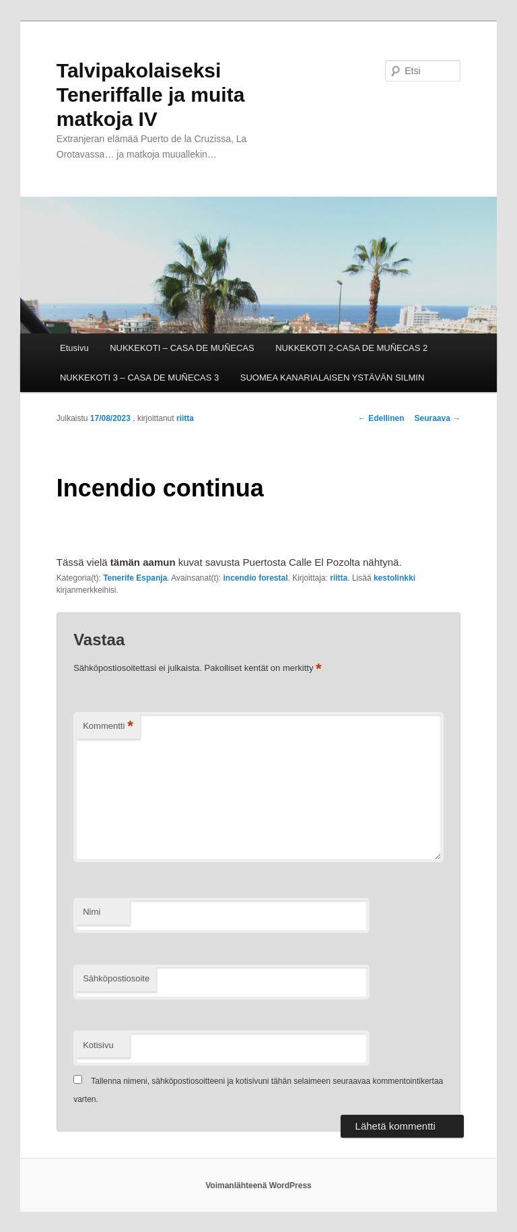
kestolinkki (394, 578)
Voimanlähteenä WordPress (258, 1185)
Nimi (91, 912)
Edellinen (381, 418)
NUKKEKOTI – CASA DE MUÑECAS (182, 348)
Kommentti (108, 726)
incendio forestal (255, 578)
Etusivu (74, 348)
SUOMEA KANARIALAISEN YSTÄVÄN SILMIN (332, 377)
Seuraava (437, 418)
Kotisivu (98, 1045)
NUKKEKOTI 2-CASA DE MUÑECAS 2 (351, 348)
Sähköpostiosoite (116, 978)
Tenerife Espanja (135, 578)
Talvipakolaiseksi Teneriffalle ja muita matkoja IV (151, 94)
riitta (185, 418)
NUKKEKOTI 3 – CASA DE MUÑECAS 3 (139, 377)
